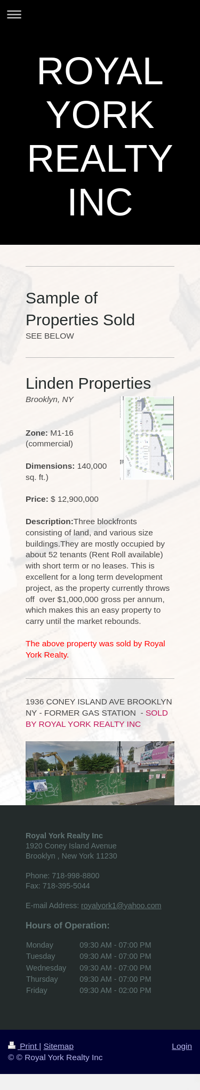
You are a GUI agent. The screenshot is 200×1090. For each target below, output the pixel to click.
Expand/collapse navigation (100, 14)
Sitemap (58, 1046)
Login (182, 1046)
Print (23, 1046)
